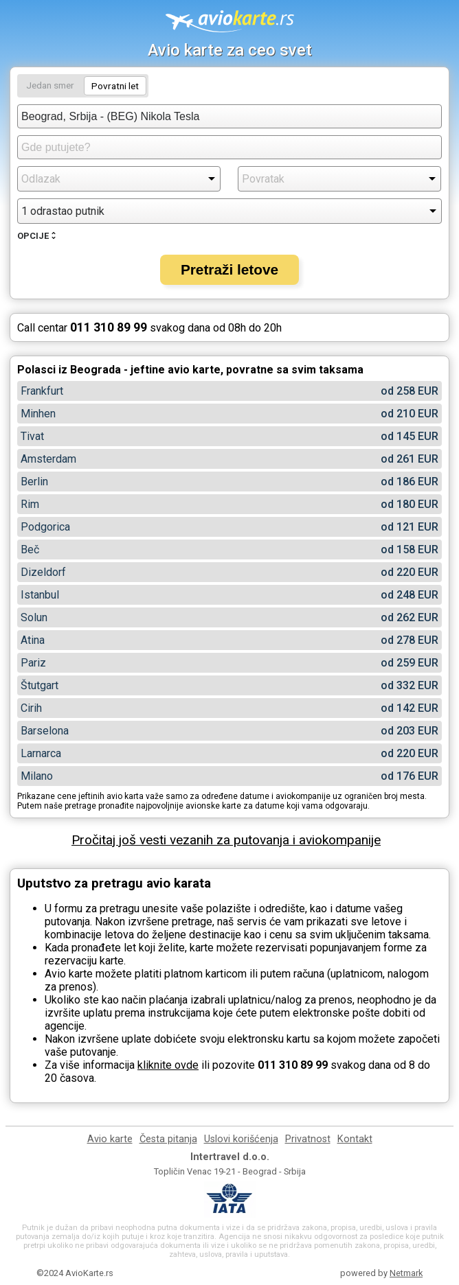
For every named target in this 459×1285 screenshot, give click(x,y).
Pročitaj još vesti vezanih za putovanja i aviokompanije (226, 840)
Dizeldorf (43, 572)
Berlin (34, 481)
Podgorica (45, 526)
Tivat (32, 436)
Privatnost (308, 1139)
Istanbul (40, 594)
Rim (30, 504)
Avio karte (110, 1139)
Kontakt (354, 1139)
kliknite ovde (168, 1065)
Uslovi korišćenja (241, 1139)
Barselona (45, 730)
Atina (33, 640)
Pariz (33, 662)
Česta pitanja (168, 1139)
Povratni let (115, 85)
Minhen (38, 413)
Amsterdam (48, 458)
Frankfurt (42, 390)
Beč (30, 549)
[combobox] (229, 116)
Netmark (406, 1273)
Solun (34, 617)
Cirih (31, 708)
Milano (37, 776)
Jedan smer (50, 85)
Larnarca (41, 753)
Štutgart (39, 685)
